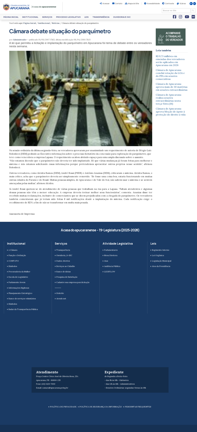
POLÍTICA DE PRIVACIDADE (63, 406)
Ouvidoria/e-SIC (122, 17)
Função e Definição (17, 255)
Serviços (47, 17)
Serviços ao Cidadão (65, 266)
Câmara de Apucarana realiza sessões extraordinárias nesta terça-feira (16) (168, 99)
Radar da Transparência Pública (23, 309)
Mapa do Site (133, 3)
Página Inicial (10, 17)
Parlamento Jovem (16, 282)
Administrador (20, 39)
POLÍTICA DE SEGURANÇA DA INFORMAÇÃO (100, 406)
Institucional (30, 17)
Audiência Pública (112, 266)
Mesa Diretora (110, 255)
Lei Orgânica (158, 255)
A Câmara (12, 250)
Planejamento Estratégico (20, 293)
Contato (118, 3)
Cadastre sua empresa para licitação (72, 282)
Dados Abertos (63, 261)
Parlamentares (111, 250)
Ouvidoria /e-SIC (64, 255)
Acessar (106, 3)
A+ (191, 3)
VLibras (183, 3)
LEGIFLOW (109, 271)
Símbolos (12, 266)
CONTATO (13, 261)
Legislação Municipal (161, 261)
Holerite (60, 293)
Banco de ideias (63, 271)
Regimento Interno (160, 250)
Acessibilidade (153, 3)
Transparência (100, 17)
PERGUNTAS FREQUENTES (138, 406)
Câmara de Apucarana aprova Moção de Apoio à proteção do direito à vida (171, 111)
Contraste (169, 3)
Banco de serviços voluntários (22, 298)
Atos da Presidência (161, 266)
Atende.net (61, 298)
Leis (86, 17)
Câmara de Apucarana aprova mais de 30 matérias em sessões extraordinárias (171, 86)
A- (194, 3)
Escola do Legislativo (18, 277)
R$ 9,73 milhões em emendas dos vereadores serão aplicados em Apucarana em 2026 (170, 61)
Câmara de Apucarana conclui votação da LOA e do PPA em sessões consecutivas (170, 74)
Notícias (56, 23)
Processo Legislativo (68, 17)
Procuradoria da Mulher (19, 271)
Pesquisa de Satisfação (66, 277)
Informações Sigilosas (18, 288)
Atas (106, 261)
